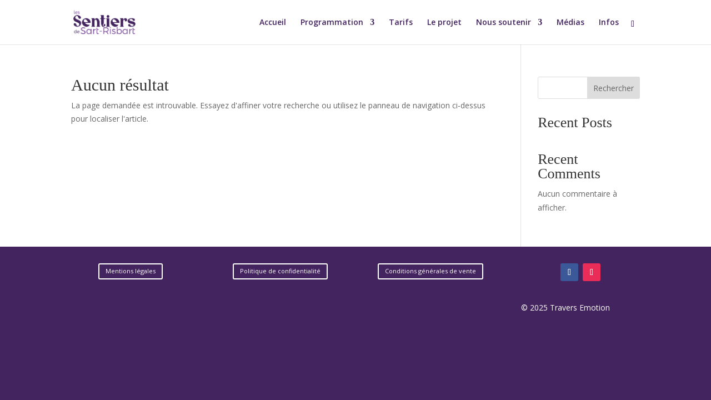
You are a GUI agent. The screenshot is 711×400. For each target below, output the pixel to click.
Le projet (444, 22)
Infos (609, 22)
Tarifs (401, 22)
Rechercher (613, 88)
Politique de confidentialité (280, 271)
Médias (570, 22)
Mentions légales (131, 271)
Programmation (332, 22)
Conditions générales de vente (430, 271)
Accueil (272, 22)
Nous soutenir (503, 22)
